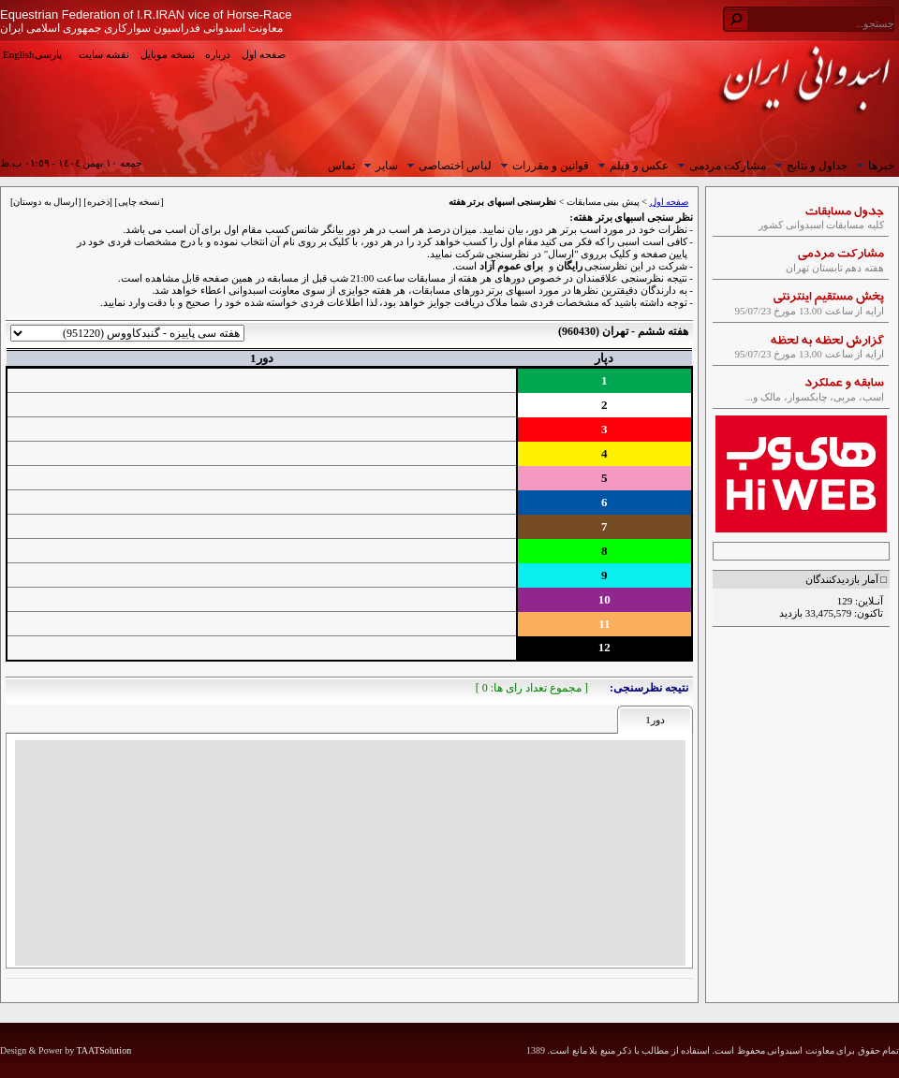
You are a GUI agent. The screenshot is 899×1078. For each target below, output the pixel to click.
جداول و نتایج (809, 165)
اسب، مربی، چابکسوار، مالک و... (802, 392)
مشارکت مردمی (719, 165)
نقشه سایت (104, 54)
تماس (341, 165)
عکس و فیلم (631, 165)
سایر (379, 165)
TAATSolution (103, 1050)
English (19, 54)
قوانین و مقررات (542, 165)
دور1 (655, 719)
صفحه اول (264, 54)
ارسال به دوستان (45, 202)
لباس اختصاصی (447, 165)
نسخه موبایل (167, 54)
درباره (217, 54)
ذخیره (98, 202)
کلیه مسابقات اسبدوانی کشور (802, 220)
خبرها (873, 165)
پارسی (48, 54)
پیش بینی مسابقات (603, 202)
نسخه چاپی (139, 202)
